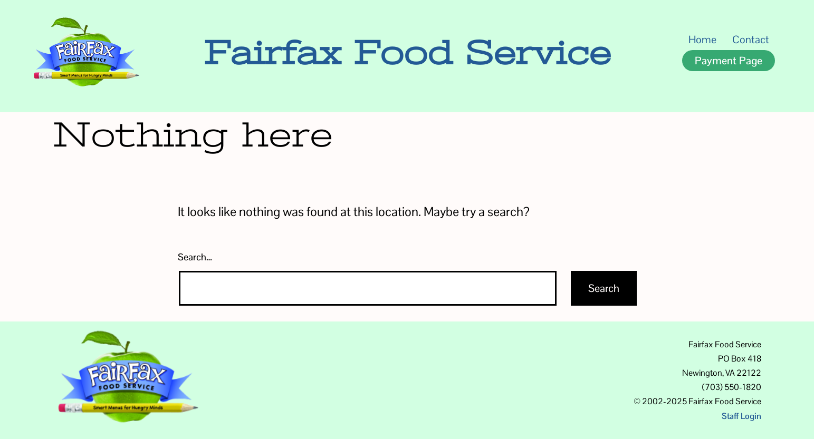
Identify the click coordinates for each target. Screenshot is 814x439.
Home (702, 39)
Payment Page (728, 60)
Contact (750, 39)
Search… (195, 257)
